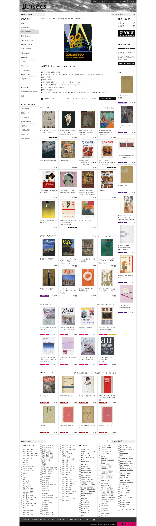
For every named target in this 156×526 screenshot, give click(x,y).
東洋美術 (45, 508)
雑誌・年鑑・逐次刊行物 (30, 455)
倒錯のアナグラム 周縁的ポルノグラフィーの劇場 (107, 290)
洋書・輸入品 (66, 500)
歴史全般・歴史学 (28, 492)
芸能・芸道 (65, 463)
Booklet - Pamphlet (27, 44)
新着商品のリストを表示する (105, 304)
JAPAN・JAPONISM (107, 477)
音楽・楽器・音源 (67, 465)
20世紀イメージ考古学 (47, 289)
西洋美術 (45, 510)
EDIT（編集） (85, 501)
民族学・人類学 (47, 451)
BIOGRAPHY (85, 466)
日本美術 (45, 506)
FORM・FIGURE (106, 447)
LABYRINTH (104, 483)
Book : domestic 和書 (59, 19)
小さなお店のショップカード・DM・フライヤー (48, 132)
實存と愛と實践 (122, 185)
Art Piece (24, 57)
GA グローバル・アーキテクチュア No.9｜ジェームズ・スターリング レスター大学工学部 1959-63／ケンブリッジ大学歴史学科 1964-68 (68, 264)
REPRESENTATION (126, 465)
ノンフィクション (67, 487)
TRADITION (124, 488)
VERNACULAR (125, 500)
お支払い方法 (25, 117)
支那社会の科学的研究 (66, 425)
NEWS (95, 1)
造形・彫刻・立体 (47, 512)
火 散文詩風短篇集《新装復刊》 (68, 358)
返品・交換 (24, 134)
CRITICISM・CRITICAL (88, 485)
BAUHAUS (84, 464)
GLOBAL (103, 462)
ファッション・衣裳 (68, 459)
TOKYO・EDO (124, 487)
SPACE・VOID (124, 476)
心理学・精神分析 (28, 470)
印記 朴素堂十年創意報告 (48, 160)
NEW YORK (104, 510)
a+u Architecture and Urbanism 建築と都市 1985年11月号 (68, 291)
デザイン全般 (66, 457)
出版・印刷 (65, 496)
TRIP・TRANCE (125, 490)
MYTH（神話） (105, 505)
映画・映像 (65, 451)
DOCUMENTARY (86, 494)
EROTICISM (85, 506)
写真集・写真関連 (67, 453)
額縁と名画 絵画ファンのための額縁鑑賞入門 (107, 328)
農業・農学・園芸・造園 (49, 497)
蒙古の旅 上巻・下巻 (105, 425)
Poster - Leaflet (26, 49)
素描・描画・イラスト (68, 445)
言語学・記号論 (27, 468)
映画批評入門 (44, 396)
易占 (24, 475)
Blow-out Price (25, 27)
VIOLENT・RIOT (125, 504)
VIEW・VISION (125, 502)
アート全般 (45, 500)
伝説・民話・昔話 (47, 455)
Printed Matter (25, 53)
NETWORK (104, 509)
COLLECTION (85, 477)
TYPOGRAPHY (125, 492)
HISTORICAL (105, 469)
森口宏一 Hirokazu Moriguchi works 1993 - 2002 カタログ (125, 247)
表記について (25, 113)
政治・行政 (26, 512)
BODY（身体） (85, 468)
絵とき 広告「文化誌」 (86, 220)
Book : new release (27, 40)
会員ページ (24, 96)
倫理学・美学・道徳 (29, 466)
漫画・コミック (66, 447)
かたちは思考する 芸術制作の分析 (48, 328)
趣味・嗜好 (65, 474)
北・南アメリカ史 (28, 499)
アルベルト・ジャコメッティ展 (126, 127)
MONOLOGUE (105, 502)
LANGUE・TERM (106, 487)
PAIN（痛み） (105, 515)
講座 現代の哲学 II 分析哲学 (87, 427)
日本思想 (25, 460)
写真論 (64, 455)
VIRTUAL (123, 506)
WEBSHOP (122, 1)
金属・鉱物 (45, 482)
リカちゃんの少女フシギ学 (87, 396)
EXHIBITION (85, 512)
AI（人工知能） (86, 449)
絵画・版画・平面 (47, 514)
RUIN (122, 467)
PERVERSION (124, 445)
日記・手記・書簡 (67, 485)
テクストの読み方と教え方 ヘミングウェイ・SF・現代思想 (107, 398)
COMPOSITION (86, 481)
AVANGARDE (85, 461)
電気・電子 (45, 480)
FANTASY (84, 515)
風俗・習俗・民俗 (47, 453)
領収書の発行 (25, 130)
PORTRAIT (123, 451)
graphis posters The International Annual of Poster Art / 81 (86, 132)
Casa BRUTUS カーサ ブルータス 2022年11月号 (68, 328)
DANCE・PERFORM (87, 488)
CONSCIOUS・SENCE (88, 483)
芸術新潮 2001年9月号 (86, 327)
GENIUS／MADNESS (107, 460)
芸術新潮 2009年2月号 (47, 259)
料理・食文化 (66, 472)
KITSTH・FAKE (105, 480)
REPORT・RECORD (126, 471)
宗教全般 (25, 473)
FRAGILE (104, 449)
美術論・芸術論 (47, 502)
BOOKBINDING (86, 470)
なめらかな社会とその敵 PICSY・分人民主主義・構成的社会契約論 (48, 359)
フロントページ (45, 19)
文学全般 (64, 477)
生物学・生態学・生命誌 (49, 470)
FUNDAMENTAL (106, 451)
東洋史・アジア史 (28, 496)
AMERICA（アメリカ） (88, 451)
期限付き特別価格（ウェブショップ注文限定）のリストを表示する (94, 373)
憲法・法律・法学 (28, 514)
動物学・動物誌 (47, 473)
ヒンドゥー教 (27, 487)
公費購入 (24, 126)
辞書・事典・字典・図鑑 (30, 453)
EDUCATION (85, 503)
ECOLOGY (84, 499)
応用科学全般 (46, 477)
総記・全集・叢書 (28, 449)
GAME (103, 456)
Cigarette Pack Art (65, 160)
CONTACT (132, 1)
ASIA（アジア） (86, 459)
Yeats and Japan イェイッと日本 (126, 97)
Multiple (23, 62)
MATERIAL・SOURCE (108, 494)
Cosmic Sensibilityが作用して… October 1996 (126, 156)
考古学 (25, 507)
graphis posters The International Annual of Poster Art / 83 (105, 132)
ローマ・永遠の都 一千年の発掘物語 (87, 260)
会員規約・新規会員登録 (29, 91)
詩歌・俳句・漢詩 (67, 479)
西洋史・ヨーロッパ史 (29, 498)
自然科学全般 (46, 460)
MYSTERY (104, 504)
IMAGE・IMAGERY (107, 472)
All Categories (25, 70)
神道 (24, 477)
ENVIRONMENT (86, 504)
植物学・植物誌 (47, 471)
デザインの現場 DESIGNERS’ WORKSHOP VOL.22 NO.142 (87, 162)
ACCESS (104, 1)
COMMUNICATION (87, 479)
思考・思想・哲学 (28, 458)
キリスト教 (26, 481)
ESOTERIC (84, 508)
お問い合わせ (25, 139)
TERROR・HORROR (126, 483)
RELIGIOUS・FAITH (126, 463)
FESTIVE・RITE (106, 445)
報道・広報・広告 (47, 447)
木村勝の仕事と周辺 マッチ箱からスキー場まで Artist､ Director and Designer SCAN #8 (68, 223)
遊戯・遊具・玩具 (67, 470)
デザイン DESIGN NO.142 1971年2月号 (48, 221)
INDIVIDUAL (104, 474)
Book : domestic (26, 32)
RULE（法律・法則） (126, 469)
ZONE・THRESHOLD (127, 509)
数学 (43, 462)
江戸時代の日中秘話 (66, 396)
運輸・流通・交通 (47, 495)
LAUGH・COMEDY (107, 489)
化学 (43, 466)
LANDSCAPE (105, 485)
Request (23, 79)
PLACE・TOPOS (125, 447)
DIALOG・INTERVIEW (88, 492)
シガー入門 (102, 190)
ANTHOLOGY (85, 453)
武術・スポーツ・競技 (68, 468)
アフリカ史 (26, 501)
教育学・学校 (46, 449)
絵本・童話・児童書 (68, 483)
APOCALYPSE (85, 455)
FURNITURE (105, 453)
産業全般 (45, 493)
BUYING (113, 1)
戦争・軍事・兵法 (47, 457)
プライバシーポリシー (75, 519)
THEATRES (123, 485)
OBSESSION (105, 514)
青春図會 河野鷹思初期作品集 (126, 276)
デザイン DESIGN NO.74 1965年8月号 (87, 290)
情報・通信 (45, 486)
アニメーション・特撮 (68, 449)
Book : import (25, 36)
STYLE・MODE (125, 474)
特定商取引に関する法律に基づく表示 (43, 519)
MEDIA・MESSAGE (107, 496)
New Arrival (24, 23)
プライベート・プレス (68, 498)
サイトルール (61, 519)
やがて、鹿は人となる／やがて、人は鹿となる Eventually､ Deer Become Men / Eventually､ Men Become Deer (126, 219)
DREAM (83, 496)
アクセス (87, 519)
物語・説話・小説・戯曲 (69, 481)
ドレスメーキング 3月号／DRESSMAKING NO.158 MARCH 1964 (107, 261)
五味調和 (42, 425)
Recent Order (25, 74)
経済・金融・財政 (47, 445)
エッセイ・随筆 (66, 489)
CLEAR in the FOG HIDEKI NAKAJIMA (124, 306)
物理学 (44, 464)
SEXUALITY (124, 478)
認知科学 (45, 488)
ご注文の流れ (25, 109)
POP (121, 455)
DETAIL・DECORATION (88, 490)
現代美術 (45, 504)
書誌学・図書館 (27, 451)
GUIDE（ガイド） (106, 464)
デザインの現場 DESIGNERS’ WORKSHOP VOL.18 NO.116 (107, 162)
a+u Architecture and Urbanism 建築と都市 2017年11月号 (107, 359)
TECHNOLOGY (125, 481)
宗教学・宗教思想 (28, 489)
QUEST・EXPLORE (126, 458)
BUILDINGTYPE (86, 472)
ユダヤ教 (25, 483)
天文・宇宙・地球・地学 (49, 468)
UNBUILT (123, 495)
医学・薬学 (45, 490)
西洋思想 (25, 464)
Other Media (25, 66)
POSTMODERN (125, 453)
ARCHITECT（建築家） (88, 457)
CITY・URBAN (85, 475)
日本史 (25, 494)
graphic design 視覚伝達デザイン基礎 (48, 191)
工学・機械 (45, 478)
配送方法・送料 (26, 121)
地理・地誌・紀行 (28, 505)
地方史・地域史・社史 (29, 503)
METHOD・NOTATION (108, 498)
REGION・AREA (125, 461)
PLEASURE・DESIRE (127, 449)
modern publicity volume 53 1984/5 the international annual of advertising (67, 134)
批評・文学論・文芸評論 (69, 491)
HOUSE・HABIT (106, 467)
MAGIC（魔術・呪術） (108, 492)
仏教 (24, 479)
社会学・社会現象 (28, 510)
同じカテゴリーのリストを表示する (103, 236)
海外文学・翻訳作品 (68, 493)
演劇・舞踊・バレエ (68, 466)
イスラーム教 (27, 485)
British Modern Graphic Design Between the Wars (67, 191)
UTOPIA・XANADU (126, 497)
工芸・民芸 (65, 461)
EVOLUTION (85, 510)
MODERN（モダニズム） (108, 500)
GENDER (104, 458)
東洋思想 (25, 462)
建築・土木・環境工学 (49, 484)
